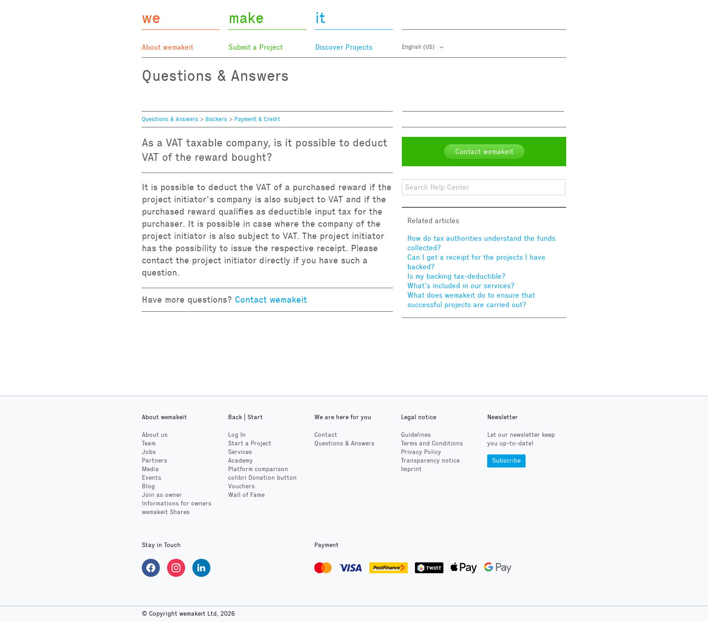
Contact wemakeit (271, 299)
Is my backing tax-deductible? (456, 276)
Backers (216, 119)
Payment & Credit (257, 119)
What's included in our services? (461, 285)
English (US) (419, 47)
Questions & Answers (170, 119)
